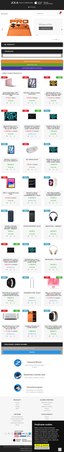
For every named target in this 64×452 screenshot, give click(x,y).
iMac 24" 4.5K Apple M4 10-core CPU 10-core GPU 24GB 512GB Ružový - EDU (53, 294)
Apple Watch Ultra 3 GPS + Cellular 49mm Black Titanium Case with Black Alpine (10, 294)
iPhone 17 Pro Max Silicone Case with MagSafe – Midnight (10, 227)
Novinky (17, 402)
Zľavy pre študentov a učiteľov (32, 68)
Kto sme (47, 416)
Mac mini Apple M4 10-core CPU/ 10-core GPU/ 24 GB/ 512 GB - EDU (10, 327)
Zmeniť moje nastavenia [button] (42, 448)
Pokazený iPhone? (34, 362)
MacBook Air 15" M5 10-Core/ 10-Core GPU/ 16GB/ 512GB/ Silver (53, 161)
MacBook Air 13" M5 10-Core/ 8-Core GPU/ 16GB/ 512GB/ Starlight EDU (53, 94)
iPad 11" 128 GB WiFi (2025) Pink (11, 193)
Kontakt (47, 418)
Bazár (17, 408)
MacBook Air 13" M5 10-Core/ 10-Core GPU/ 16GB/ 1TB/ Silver (53, 127)
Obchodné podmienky (17, 416)
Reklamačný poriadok (46, 402)
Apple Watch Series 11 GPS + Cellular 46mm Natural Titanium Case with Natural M (53, 328)
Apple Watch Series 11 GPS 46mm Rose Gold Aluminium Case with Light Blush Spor (53, 194)
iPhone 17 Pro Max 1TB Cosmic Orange (32, 327)
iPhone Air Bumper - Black (32, 226)
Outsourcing (47, 410)
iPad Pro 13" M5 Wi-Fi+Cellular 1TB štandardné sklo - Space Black (32, 194)
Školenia (47, 408)
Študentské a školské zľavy (34, 375)
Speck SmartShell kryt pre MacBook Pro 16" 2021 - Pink (10, 94)
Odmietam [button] (45, 445)
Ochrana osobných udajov (17, 418)
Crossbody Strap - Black (32, 293)
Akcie (17, 404)
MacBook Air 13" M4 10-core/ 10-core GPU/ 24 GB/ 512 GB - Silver (10, 127)
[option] (32, 27)
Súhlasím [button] (37, 445)
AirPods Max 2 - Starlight (53, 259)
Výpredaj (17, 406)
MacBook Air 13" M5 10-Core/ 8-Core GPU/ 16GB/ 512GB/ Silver (32, 261)
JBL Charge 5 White (32, 159)
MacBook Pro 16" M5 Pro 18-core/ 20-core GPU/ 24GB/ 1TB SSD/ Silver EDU (32, 128)
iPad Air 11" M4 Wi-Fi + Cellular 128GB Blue (11, 160)
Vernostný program (34, 387)
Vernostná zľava (32, 64)
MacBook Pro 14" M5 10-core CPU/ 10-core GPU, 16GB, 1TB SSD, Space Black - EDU (10, 261)
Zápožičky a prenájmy (46, 406)
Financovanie (46, 404)
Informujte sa (32, 134)
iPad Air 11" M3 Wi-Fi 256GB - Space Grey (32, 93)
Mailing (32, 352)
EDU (59, 77)
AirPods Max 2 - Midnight (53, 226)
